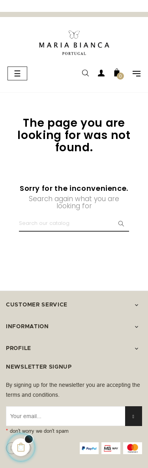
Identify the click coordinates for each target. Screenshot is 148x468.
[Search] (74, 224)
